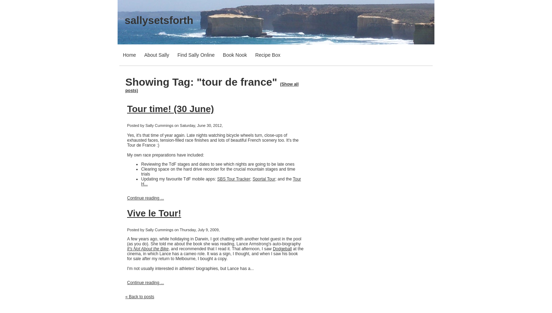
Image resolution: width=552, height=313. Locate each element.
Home (129, 55)
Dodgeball (282, 248)
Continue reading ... (145, 198)
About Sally (156, 55)
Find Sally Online (196, 55)
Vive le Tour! (154, 213)
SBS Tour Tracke (233, 179)
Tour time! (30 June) (170, 109)
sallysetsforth (159, 20)
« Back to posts (139, 296)
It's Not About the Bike (148, 248)
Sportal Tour (263, 179)
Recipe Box (268, 55)
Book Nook (235, 55)
